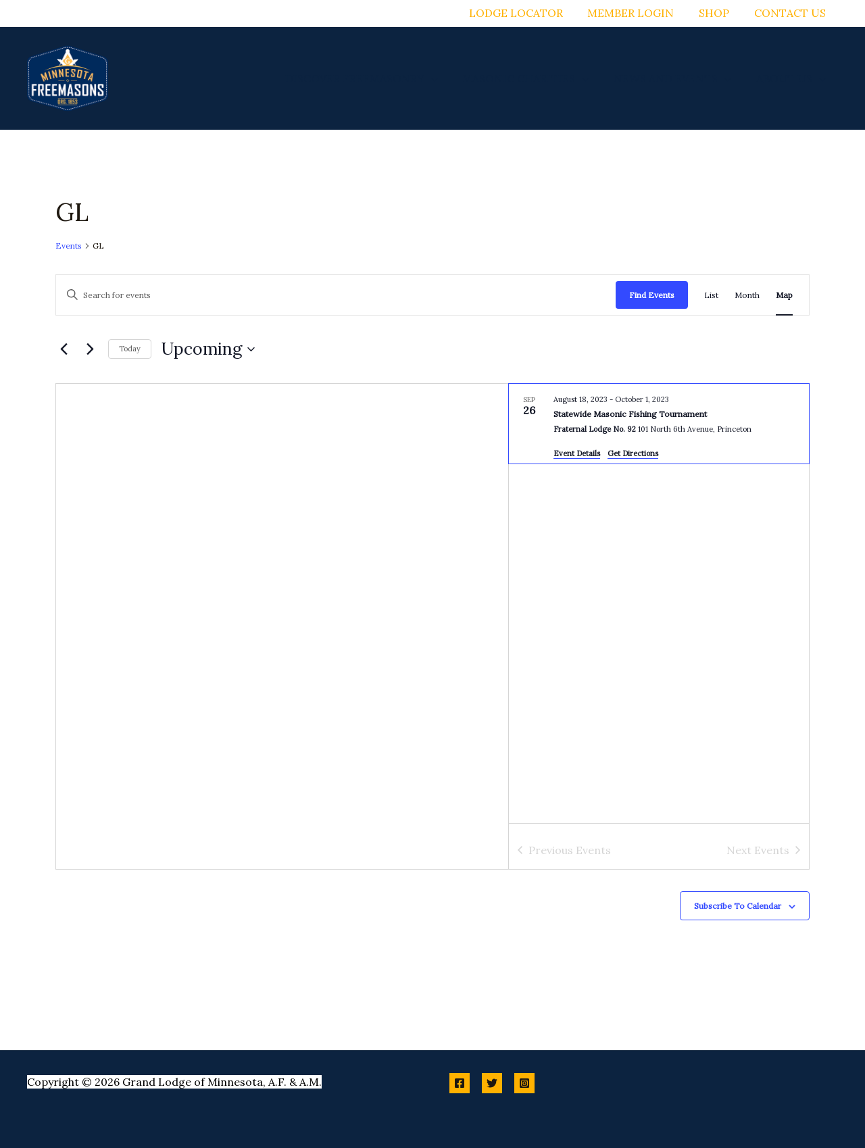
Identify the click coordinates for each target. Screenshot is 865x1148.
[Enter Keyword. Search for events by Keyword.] (336, 295)
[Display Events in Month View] (747, 295)
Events (68, 246)
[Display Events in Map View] (784, 295)
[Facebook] (459, 1083)
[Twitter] (492, 1083)
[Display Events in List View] (711, 295)
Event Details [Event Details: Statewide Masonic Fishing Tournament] (576, 453)
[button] (442, 78)
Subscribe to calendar (737, 906)
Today (130, 348)
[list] (659, 603)
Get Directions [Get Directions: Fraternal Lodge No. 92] (633, 453)
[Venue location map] (282, 626)
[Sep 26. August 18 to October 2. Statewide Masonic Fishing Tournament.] (659, 424)
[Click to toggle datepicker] (208, 349)
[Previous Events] (63, 349)
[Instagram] (524, 1083)
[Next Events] (90, 349)
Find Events (651, 295)
